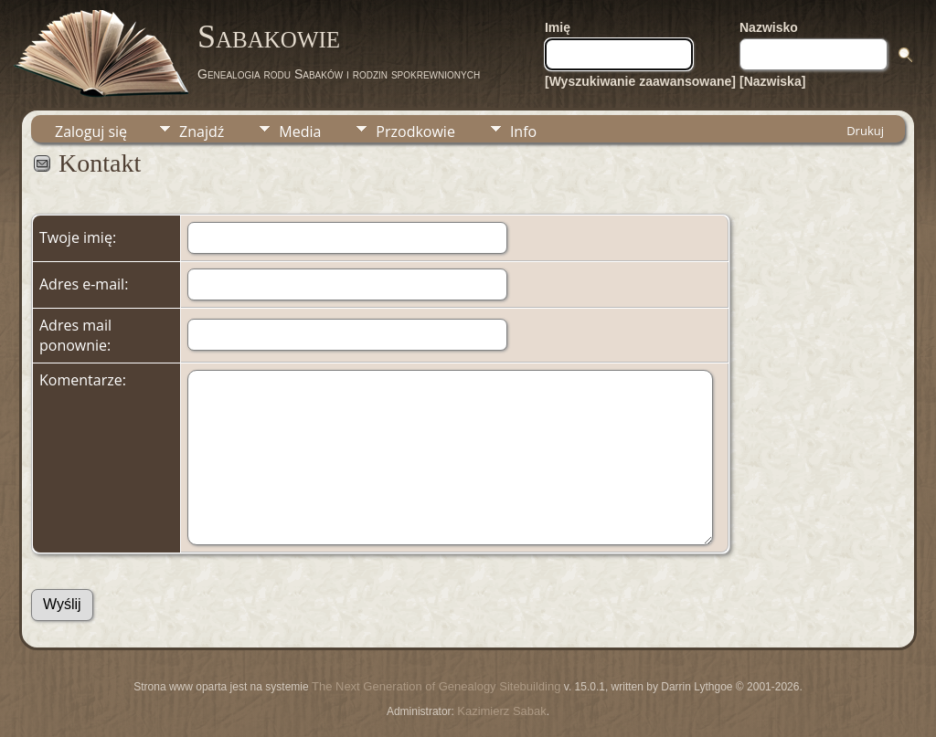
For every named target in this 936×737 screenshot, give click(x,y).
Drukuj (865, 130)
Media (300, 131)
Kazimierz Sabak (502, 711)
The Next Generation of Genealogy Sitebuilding (436, 686)
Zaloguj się (91, 131)
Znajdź (201, 131)
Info (523, 131)
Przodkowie (415, 131)
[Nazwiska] (772, 81)
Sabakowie (268, 36)
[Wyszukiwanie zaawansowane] (640, 81)
